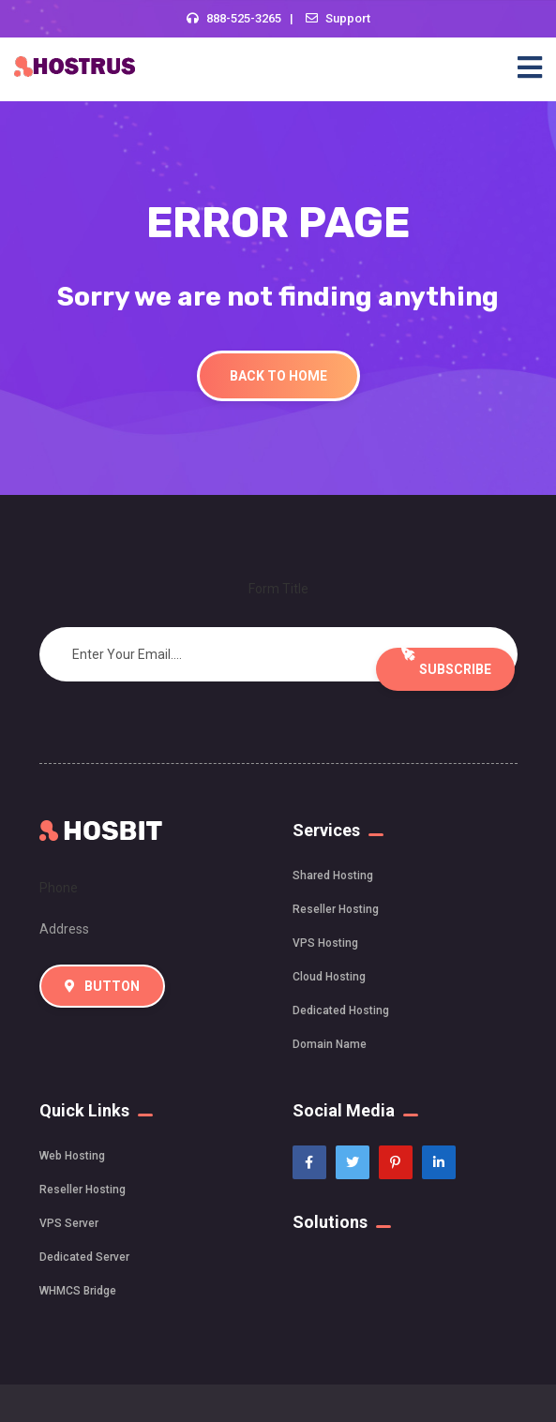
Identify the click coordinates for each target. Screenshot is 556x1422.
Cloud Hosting (329, 976)
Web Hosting (72, 1155)
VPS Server (68, 1223)
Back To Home (278, 375)
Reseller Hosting (336, 909)
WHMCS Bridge (77, 1290)
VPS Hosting (325, 943)
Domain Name (330, 1044)
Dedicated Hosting (341, 1010)
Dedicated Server (84, 1257)
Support (347, 18)
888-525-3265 (243, 18)
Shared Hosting (333, 875)
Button (102, 986)
